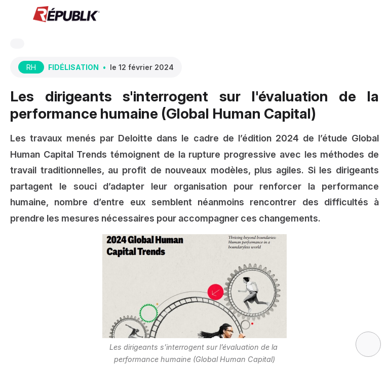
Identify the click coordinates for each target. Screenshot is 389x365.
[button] (15, 15)
